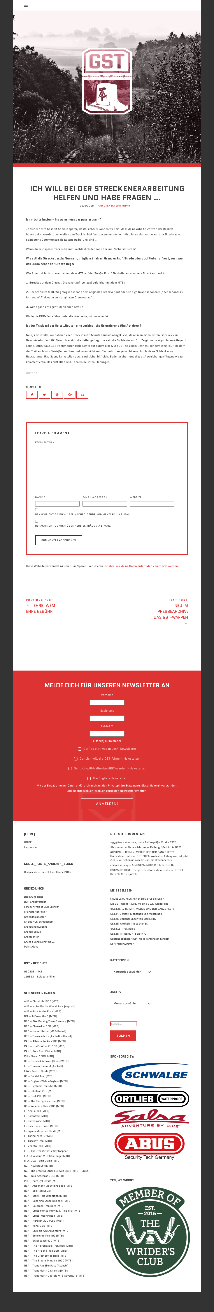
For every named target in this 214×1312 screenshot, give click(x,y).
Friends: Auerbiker (35, 931)
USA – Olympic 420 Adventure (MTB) (46, 1250)
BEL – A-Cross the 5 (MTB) (40, 1036)
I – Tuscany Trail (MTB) (38, 1161)
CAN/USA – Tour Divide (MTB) (42, 1071)
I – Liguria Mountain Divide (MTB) (44, 1151)
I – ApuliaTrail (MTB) (36, 1131)
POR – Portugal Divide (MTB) (41, 1200)
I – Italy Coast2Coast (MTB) (41, 1145)
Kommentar (45, 462)
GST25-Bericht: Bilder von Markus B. (133, 938)
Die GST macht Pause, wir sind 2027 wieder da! (139, 923)
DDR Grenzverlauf (35, 921)
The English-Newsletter (107, 798)
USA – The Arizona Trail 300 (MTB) (45, 1270)
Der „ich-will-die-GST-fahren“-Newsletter (107, 778)
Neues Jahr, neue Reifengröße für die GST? (149, 862)
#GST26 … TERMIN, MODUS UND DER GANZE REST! (142, 928)
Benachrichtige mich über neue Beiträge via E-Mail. (73, 545)
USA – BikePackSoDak (37, 1210)
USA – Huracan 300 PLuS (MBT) (43, 1240)
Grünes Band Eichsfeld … (39, 961)
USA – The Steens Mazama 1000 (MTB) (48, 1280)
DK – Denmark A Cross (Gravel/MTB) (46, 1081)
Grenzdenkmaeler (35, 936)
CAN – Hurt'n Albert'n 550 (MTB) (44, 1066)
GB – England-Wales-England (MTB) (46, 1101)
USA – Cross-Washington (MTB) (43, 1235)
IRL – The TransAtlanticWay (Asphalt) (46, 1170)
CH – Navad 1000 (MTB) (39, 1076)
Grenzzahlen (31, 956)
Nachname (107, 730)
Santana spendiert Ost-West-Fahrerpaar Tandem (139, 958)
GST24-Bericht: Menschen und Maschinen (136, 933)
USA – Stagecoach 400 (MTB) (42, 1260)
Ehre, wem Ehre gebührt (66, 627)
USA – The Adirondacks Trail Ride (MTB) (48, 1265)
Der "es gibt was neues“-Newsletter (107, 768)
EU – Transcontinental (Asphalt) (43, 1086)
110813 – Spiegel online (39, 996)
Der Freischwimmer (122, 963)
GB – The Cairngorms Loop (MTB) (44, 1121)
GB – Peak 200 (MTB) (37, 1116)
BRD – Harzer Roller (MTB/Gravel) (45, 1051)
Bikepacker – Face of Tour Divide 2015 (47, 891)
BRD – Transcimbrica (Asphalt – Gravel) (48, 1056)
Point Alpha (31, 966)
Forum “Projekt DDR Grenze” (42, 926)
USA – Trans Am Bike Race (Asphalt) (46, 1285)
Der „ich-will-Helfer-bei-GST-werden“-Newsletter (107, 788)
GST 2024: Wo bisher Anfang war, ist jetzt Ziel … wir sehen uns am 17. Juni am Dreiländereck (149, 878)
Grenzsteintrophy (117, 225)
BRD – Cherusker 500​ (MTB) (41, 1046)
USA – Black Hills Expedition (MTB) (45, 1215)
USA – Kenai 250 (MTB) (38, 1245)
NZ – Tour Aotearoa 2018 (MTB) (44, 1195)
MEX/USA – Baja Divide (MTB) (42, 1180)
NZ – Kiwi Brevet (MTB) (38, 1186)
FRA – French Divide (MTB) (40, 1091)
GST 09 (32, 393)
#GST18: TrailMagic (122, 948)
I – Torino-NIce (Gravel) (38, 1156)
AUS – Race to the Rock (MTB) (42, 1031)
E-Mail (107, 746)
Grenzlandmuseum (35, 946)
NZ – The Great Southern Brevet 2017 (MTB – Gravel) (57, 1190)
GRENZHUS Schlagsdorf (38, 941)
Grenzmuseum (33, 951)
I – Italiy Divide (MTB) (37, 1141)
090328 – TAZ (33, 991)
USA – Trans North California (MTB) (46, 1290)
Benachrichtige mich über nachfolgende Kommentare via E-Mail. (83, 534)
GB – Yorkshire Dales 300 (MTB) (44, 1126)
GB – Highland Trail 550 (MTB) (43, 1106)
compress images (120, 885)
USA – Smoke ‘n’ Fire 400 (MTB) (44, 1255)
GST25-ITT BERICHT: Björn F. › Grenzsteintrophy (140, 890)
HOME (28, 862)
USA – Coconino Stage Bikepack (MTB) (47, 1220)
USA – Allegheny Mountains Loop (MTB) (48, 1205)
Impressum (30, 867)
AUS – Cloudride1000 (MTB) (41, 1021)
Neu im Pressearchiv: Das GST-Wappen (147, 633)
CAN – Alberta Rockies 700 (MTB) (45, 1061)
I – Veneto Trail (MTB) (37, 1165)
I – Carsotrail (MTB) (36, 1136)
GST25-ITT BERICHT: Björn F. (128, 953)
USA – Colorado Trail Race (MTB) (44, 1225)
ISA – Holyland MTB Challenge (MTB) (47, 1175)
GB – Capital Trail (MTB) (38, 1096)
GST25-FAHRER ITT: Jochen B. (155, 885)
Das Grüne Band (33, 916)
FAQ (100, 225)
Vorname (107, 715)
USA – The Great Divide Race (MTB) (45, 1275)
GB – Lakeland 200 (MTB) (39, 1111)
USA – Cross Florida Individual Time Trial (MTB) (52, 1230)
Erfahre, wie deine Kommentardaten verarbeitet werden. (142, 586)
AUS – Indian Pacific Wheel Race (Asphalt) (49, 1026)
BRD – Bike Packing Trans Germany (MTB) (49, 1041)
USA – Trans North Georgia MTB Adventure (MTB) (54, 1295)
